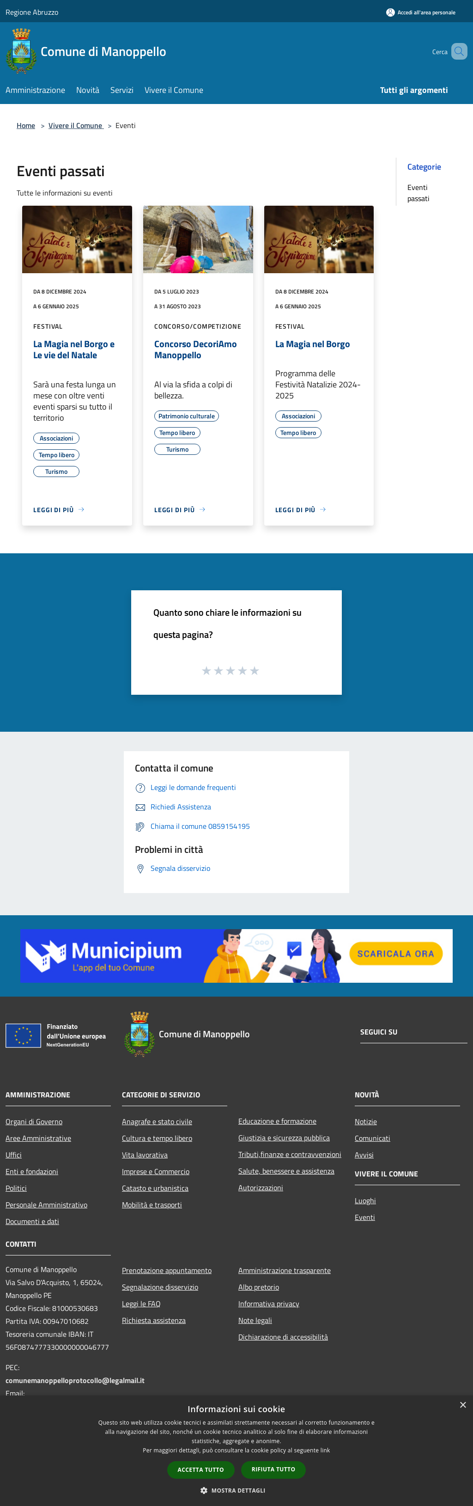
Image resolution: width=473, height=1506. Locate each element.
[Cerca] (456, 51)
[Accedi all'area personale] (420, 12)
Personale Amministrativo (46, 1204)
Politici (16, 1188)
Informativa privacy (268, 1303)
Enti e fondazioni (32, 1171)
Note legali (255, 1320)
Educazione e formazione (277, 1120)
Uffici (14, 1154)
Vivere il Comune (76, 125)
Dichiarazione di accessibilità (283, 1336)
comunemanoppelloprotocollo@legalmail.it (75, 1380)
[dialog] (236, 1451)
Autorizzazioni (260, 1187)
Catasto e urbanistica (155, 1188)
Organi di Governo (34, 1121)
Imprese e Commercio (155, 1171)
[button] (236, 1490)
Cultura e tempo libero (157, 1138)
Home (26, 125)
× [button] (462, 1405)
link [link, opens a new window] (325, 1450)
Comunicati (372, 1138)
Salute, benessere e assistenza (286, 1170)
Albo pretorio (258, 1286)
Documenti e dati (32, 1221)
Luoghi (365, 1200)
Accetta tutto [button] (201, 1470)
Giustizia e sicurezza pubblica (284, 1137)
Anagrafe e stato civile (157, 1121)
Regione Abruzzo (32, 12)
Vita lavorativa (145, 1154)
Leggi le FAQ (141, 1303)
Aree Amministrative (38, 1138)
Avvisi (364, 1154)
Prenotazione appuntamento (167, 1270)
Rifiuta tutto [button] (274, 1469)
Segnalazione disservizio (160, 1286)
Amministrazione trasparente (284, 1270)
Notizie (366, 1121)
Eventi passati (418, 193)
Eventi (365, 1217)
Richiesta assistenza (154, 1320)
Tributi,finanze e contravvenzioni (289, 1154)
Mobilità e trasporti (152, 1204)
